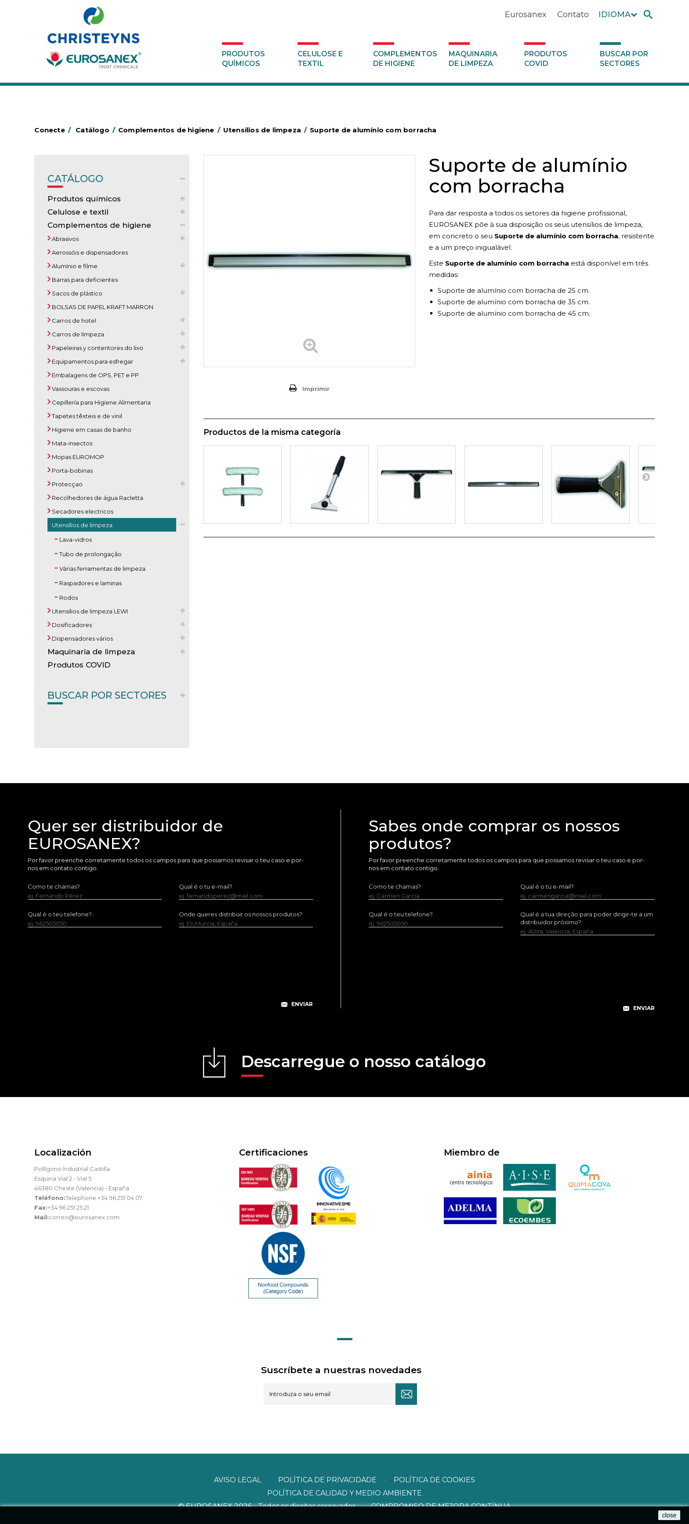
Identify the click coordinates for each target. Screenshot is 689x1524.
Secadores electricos (82, 511)
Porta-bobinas (72, 470)
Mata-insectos (71, 443)
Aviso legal (237, 1480)
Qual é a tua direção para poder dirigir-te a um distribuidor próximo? (586, 918)
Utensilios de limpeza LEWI (89, 611)
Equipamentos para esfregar (92, 361)
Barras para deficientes (84, 279)
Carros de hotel (73, 320)
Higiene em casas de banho (91, 429)
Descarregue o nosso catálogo (363, 1064)
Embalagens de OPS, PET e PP (95, 375)
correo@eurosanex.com (84, 1217)
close (669, 1515)
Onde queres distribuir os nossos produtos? (240, 914)
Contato (573, 14)
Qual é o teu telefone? (60, 914)
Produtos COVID (545, 59)
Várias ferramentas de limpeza (101, 568)
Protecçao (67, 484)
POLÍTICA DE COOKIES (434, 1480)
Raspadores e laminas (90, 583)
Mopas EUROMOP (77, 456)
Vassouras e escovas (80, 388)
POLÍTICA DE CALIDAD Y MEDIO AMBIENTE (344, 1493)
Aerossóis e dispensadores (89, 252)
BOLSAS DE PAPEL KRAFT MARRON (102, 306)
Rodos (68, 597)
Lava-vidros (75, 539)
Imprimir (316, 388)
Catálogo (75, 180)
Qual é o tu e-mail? (205, 886)
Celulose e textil (320, 59)
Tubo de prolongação (90, 554)
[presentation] (170, 974)
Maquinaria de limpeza (473, 59)
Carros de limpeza (77, 334)
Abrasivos (65, 238)
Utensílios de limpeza (81, 525)
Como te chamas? (54, 886)
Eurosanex (526, 14)
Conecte (54, 130)
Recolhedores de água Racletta (97, 497)
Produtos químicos (243, 59)
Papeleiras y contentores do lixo (97, 347)
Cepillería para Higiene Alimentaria (101, 402)
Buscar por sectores (624, 59)
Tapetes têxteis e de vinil (86, 415)
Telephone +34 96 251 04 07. (104, 1197)
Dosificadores (71, 624)
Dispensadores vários (82, 638)
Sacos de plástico (76, 293)
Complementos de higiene (405, 59)
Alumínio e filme (74, 266)
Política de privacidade (327, 1480)
